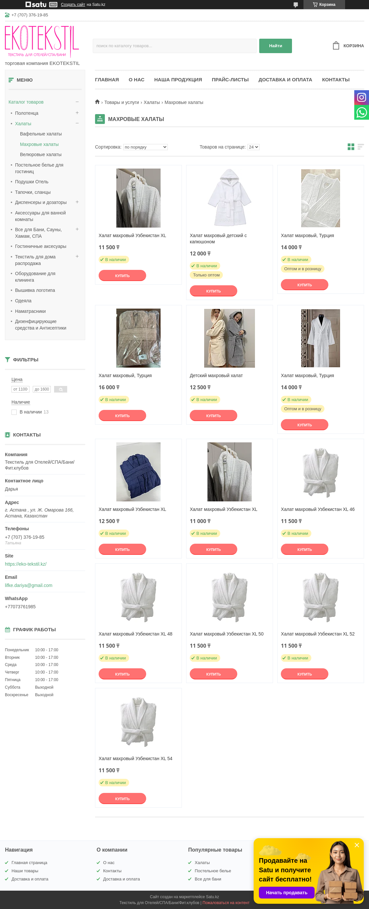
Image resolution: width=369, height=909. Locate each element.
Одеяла (23, 300)
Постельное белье (213, 870)
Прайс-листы (230, 79)
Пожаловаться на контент (226, 902)
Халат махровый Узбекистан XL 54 (135, 758)
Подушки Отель (32, 181)
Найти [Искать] (275, 45)
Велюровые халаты (41, 154)
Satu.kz (212, 897)
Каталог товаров (26, 102)
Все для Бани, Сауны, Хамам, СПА (38, 233)
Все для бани (208, 879)
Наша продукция (178, 79)
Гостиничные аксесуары (40, 246)
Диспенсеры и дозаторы (41, 202)
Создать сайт (73, 4)
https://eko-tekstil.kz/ (26, 564)
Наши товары (24, 870)
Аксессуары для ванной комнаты (40, 216)
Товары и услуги (121, 102)
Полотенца (26, 113)
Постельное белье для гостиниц (39, 168)
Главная (107, 79)
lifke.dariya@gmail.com (28, 585)
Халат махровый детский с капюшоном (218, 238)
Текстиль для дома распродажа (35, 260)
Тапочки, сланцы (33, 192)
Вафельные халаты (41, 133)
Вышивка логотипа (35, 290)
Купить (122, 276)
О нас (137, 79)
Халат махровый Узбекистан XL (132, 235)
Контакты (336, 79)
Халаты (23, 123)
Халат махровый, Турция (307, 235)
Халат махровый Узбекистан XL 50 (226, 633)
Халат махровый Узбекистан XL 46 (318, 509)
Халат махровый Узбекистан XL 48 (135, 633)
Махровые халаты (39, 144)
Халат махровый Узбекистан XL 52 (318, 633)
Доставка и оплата (285, 79)
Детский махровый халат (216, 375)
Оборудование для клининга (35, 277)
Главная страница (29, 862)
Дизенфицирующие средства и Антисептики (40, 325)
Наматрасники (30, 311)
